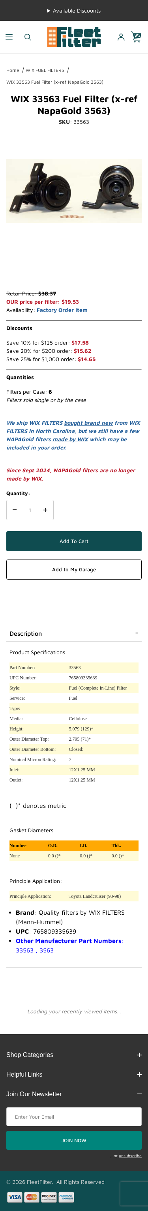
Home (12, 70)
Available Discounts (77, 10)
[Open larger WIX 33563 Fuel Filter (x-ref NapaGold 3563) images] (74, 191)
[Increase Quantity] (45, 510)
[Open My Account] (121, 37)
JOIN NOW (74, 1140)
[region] (74, 270)
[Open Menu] (9, 37)
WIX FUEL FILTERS (45, 70)
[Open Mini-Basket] (139, 37)
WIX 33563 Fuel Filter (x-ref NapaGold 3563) (54, 82)
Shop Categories (74, 1054)
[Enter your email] (74, 1116)
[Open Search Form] (28, 37)
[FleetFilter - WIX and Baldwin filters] (74, 36)
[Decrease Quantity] (14, 510)
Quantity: (18, 493)
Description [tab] (25, 633)
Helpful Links (74, 1074)
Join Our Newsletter (74, 1094)
